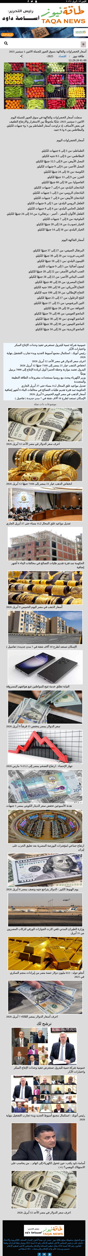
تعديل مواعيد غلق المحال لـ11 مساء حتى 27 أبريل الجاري (53, 385)
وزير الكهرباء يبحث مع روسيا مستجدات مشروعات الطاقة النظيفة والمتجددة (48, 379)
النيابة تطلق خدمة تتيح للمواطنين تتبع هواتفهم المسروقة (37, 686)
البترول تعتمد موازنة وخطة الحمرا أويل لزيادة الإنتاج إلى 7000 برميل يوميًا (47, 371)
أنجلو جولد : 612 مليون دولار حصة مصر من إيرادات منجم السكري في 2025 (47, 974)
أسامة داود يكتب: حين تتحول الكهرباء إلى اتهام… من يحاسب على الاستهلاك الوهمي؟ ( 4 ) (48, 1165)
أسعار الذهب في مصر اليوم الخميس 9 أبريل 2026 (57, 394)
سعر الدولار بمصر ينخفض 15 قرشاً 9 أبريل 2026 (33, 726)
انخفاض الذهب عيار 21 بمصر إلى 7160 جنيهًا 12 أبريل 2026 (53, 365)
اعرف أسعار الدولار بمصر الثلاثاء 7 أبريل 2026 (32, 1016)
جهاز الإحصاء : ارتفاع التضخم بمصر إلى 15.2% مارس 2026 (39, 766)
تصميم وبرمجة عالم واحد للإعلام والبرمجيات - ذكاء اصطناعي (44, 1249)
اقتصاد (62, 56)
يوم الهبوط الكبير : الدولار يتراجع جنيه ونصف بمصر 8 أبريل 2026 (42, 889)
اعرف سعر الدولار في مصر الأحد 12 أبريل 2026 (59, 361)
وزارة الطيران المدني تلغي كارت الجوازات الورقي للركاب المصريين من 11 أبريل (45, 931)
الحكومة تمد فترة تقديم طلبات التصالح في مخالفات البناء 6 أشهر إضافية (45, 389)
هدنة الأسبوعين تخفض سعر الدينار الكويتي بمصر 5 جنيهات (39, 805)
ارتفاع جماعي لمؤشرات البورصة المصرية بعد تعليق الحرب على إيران (48, 847)
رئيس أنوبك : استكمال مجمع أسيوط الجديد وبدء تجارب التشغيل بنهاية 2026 (46, 355)
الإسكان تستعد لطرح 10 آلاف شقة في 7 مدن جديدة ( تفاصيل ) (50, 398)
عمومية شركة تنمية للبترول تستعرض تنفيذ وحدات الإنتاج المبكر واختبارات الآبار (50, 347)
